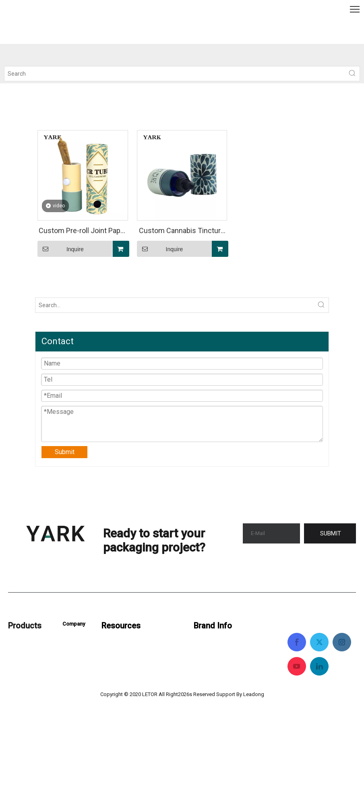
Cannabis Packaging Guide (138, 643)
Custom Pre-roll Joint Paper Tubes (83, 231)
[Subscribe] (330, 533)
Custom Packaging (34, 643)
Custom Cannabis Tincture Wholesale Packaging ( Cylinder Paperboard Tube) (182, 231)
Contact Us (77, 639)
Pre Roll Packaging (35, 688)
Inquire (60, 249)
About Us (75, 655)
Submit (64, 452)
